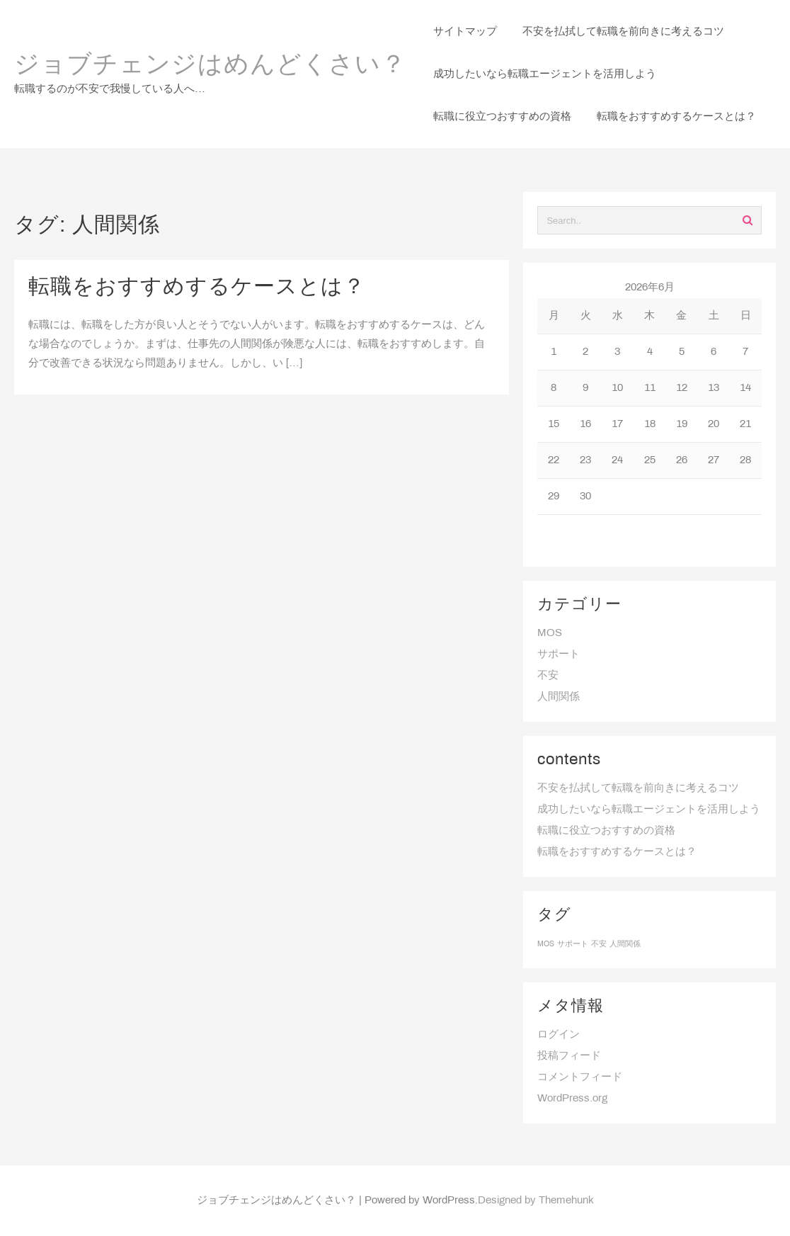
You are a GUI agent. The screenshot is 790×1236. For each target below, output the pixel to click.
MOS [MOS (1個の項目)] (545, 944)
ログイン (558, 1035)
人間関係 (558, 697)
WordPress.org (572, 1099)
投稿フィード (569, 1056)
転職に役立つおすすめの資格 (606, 831)
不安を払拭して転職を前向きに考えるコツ (638, 788)
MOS (549, 633)
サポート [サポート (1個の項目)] (572, 944)
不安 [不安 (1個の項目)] (599, 944)
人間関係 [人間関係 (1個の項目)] (625, 944)
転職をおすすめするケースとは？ (196, 287)
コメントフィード (579, 1077)
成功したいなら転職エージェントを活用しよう (648, 810)
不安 (548, 676)
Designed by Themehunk (536, 1201)
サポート (558, 654)
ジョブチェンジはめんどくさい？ (210, 66)
